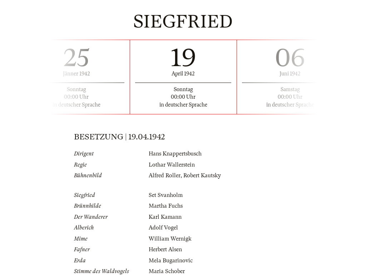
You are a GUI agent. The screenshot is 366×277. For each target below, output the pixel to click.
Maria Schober (167, 271)
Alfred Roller (164, 175)
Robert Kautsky (202, 175)
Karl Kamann (165, 217)
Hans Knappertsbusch (175, 153)
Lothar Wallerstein (172, 165)
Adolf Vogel (163, 227)
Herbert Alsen (165, 249)
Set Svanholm (166, 195)
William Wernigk (170, 239)
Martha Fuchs (166, 206)
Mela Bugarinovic (171, 260)
